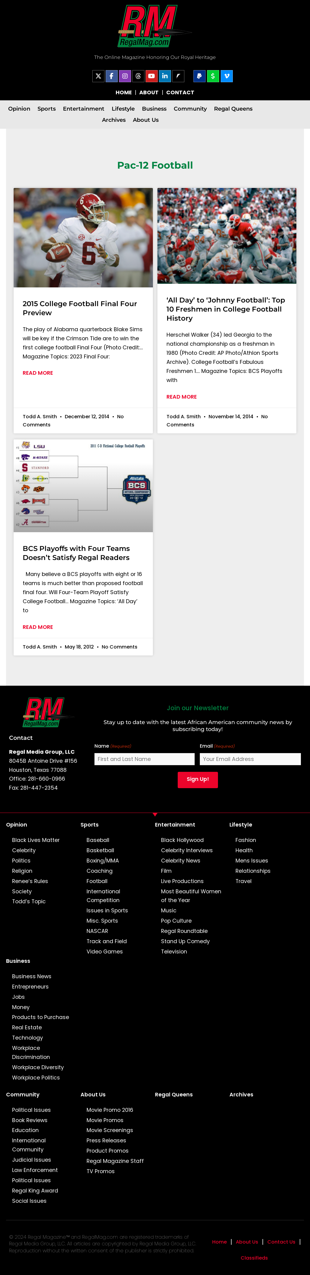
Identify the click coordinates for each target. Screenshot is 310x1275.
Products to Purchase (40, 1017)
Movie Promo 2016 (110, 1110)
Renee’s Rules (30, 881)
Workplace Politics (36, 1077)
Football (97, 881)
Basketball (100, 850)
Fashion (246, 840)
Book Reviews (30, 1120)
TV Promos (101, 1171)
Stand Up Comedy (185, 941)
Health (244, 850)
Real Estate (27, 1027)
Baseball (98, 840)
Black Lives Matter (36, 840)
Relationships (253, 871)
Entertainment (83, 108)
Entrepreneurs (30, 986)
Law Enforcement (35, 1170)
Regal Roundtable (184, 931)
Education (25, 1130)
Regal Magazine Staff (115, 1161)
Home (219, 1241)
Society (22, 891)
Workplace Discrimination (31, 1052)
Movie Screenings (110, 1130)
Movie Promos (105, 1120)
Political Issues (31, 1110)
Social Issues (29, 1201)
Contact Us (281, 1241)
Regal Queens (233, 108)
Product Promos (108, 1150)
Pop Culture (176, 920)
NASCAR (97, 931)
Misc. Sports (102, 920)
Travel (244, 881)
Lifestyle (123, 108)
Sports (47, 108)
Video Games (105, 951)
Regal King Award (35, 1190)
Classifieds (254, 1257)
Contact (21, 737)
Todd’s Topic (29, 901)
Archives (114, 120)
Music (168, 910)
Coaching (100, 871)
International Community (29, 1145)
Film (166, 871)
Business (154, 108)
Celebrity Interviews (187, 850)
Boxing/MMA (103, 860)
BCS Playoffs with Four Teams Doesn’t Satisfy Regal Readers (76, 553)
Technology (27, 1037)
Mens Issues (252, 860)
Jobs (18, 997)
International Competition (103, 896)
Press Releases (106, 1140)
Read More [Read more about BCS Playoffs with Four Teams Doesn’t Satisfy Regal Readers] (38, 627)
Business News (31, 976)
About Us (146, 120)
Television (174, 951)
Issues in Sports (107, 910)
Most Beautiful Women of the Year (191, 896)
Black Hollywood (182, 840)
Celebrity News (180, 860)
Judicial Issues (31, 1159)
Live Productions (182, 881)
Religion (22, 871)
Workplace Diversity (38, 1067)
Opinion (19, 108)
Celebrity (24, 850)
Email (217, 746)
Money (21, 1007)
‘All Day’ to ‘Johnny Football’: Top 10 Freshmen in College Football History (226, 309)
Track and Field (107, 941)
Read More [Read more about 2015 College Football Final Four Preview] (38, 373)
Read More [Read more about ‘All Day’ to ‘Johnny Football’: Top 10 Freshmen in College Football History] (182, 396)
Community (190, 108)
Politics (21, 860)
